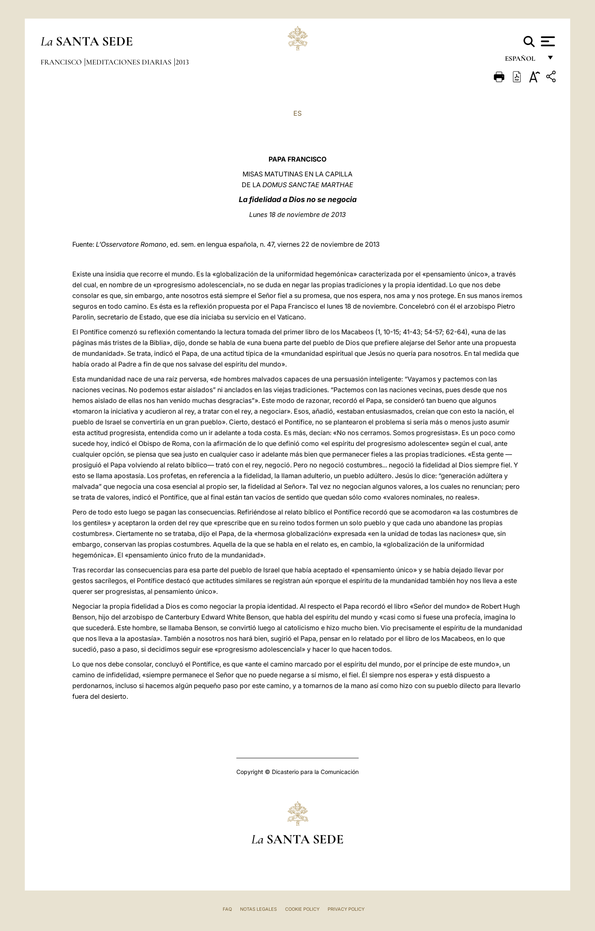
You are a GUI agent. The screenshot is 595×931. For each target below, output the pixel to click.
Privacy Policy (346, 909)
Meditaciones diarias (129, 62)
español (523, 61)
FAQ (227, 909)
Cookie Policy (302, 909)
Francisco (61, 62)
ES (297, 113)
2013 (182, 62)
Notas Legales (258, 909)
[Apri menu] (547, 41)
